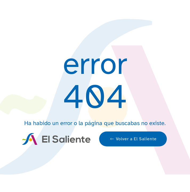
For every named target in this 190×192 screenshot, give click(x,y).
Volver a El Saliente (133, 139)
